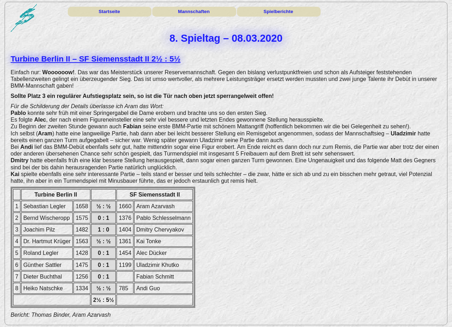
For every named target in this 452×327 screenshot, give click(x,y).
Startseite (109, 11)
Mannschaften (194, 11)
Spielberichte (278, 11)
